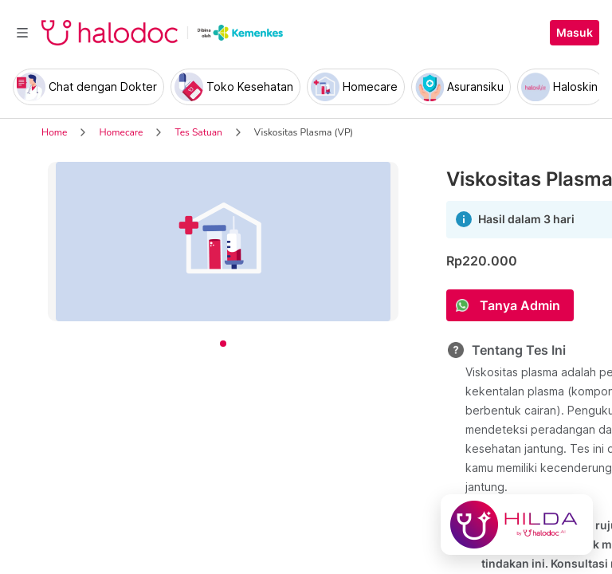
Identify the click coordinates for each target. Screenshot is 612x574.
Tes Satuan (198, 132)
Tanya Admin (520, 305)
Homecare (121, 132)
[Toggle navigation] (22, 33)
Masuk (574, 32)
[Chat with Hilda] (517, 524)
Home (54, 132)
